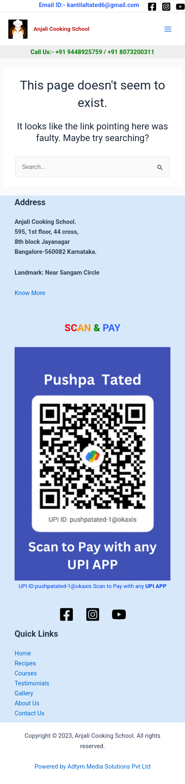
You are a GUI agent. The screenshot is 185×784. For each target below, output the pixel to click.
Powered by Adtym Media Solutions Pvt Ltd (93, 766)
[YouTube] (180, 6)
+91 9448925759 (78, 52)
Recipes (25, 663)
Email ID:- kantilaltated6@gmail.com (89, 5)
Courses (26, 673)
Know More (30, 293)
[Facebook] (152, 6)
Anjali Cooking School (62, 28)
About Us (27, 703)
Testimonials (32, 683)
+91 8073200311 (131, 52)
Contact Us (30, 713)
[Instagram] (166, 6)
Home (23, 653)
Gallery (24, 693)
